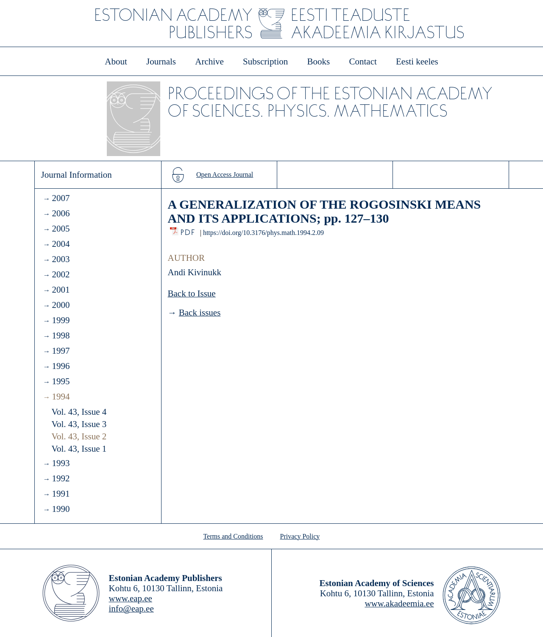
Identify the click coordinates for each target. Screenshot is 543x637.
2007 (61, 198)
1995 (61, 381)
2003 (61, 259)
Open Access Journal (224, 174)
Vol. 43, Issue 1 (79, 449)
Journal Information (76, 175)
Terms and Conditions (233, 536)
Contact (362, 61)
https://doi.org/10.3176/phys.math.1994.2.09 (263, 232)
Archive (209, 61)
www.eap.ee (130, 598)
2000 (61, 305)
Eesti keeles (417, 61)
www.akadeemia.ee (399, 603)
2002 (61, 274)
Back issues (200, 312)
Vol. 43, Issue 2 (79, 436)
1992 (61, 478)
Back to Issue (192, 293)
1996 (61, 366)
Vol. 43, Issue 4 (79, 412)
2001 (61, 290)
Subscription (265, 61)
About (116, 61)
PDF (188, 230)
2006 (61, 213)
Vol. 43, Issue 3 (79, 424)
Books (318, 61)
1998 (61, 335)
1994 (61, 396)
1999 (61, 320)
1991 (61, 494)
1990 (61, 509)
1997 (61, 351)
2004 (61, 244)
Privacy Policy (300, 536)
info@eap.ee (131, 608)
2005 (61, 229)
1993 (61, 463)
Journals (161, 61)
